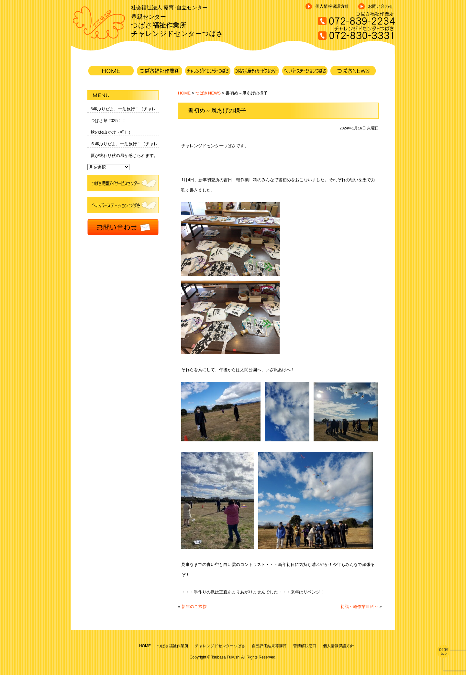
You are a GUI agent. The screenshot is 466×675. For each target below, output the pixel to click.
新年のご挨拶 (194, 606)
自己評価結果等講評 (269, 646)
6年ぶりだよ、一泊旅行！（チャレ (123, 108)
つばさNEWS (208, 93)
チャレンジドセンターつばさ (220, 646)
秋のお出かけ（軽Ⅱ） (112, 132)
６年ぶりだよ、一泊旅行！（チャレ (124, 143)
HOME (184, 93)
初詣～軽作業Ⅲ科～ (359, 606)
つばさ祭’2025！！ (108, 120)
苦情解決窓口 (304, 646)
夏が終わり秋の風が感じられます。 (124, 155)
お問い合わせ (380, 6)
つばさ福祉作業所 (172, 646)
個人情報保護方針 (332, 6)
